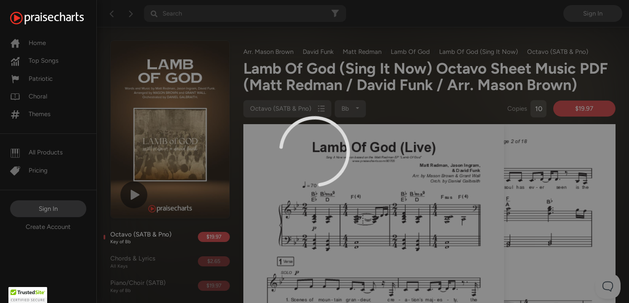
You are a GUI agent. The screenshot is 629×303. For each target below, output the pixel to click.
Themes (30, 114)
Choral (28, 96)
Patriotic (31, 78)
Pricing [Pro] (29, 170)
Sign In (48, 209)
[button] (27, 295)
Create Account (48, 227)
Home (28, 43)
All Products (36, 152)
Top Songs (34, 60)
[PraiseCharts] (57, 18)
